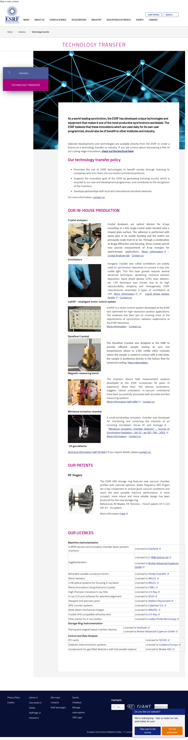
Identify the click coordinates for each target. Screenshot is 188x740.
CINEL (151, 587)
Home (9, 31)
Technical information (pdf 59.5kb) (87, 452)
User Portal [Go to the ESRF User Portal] (153, 14)
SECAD (163, 640)
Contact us (138, 255)
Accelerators (79, 19)
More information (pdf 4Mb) (122, 401)
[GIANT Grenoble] (144, 706)
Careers (153, 19)
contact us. (145, 452)
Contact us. (135, 326)
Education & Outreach (119, 19)
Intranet (33, 717)
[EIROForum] (118, 706)
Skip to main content (9, 1)
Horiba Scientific (157, 573)
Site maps (55, 697)
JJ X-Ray (152, 592)
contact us (99, 197)
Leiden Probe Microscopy (162, 619)
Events (139, 19)
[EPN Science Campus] (131, 706)
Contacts (55, 702)
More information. (138, 362)
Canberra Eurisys (168, 644)
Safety (32, 707)
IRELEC (152, 578)
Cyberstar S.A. (156, 605)
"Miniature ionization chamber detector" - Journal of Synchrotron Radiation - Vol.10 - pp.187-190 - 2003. (138, 430)
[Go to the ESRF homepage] (12, 14)
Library (32, 697)
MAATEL (153, 609)
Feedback (77, 702)
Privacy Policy (13, 697)
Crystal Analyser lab (118, 255)
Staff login (33, 712)
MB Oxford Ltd (160, 557)
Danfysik (153, 548)
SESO (151, 596)
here (122, 513)
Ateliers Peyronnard (159, 601)
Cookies (11, 702)
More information (152, 251)
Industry (96, 19)
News (26, 19)
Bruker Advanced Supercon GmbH (156, 631)
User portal (34, 702)
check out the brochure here (117, 151)
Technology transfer (25, 85)
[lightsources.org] (161, 706)
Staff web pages (58, 707)
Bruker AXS (165, 649)
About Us (39, 19)
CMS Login (77, 717)
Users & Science (58, 19)
